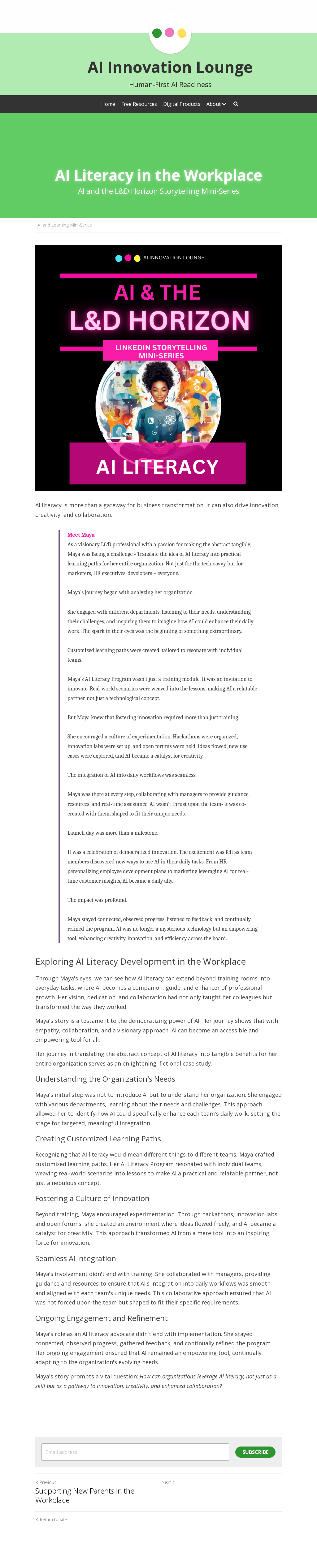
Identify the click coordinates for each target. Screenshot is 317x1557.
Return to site (51, 1519)
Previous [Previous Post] (45, 1482)
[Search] (235, 104)
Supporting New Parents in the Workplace (84, 1495)
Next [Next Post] (168, 1482)
